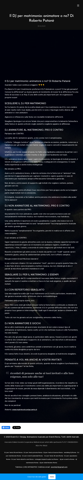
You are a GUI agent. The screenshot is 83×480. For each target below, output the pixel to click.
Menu (78, 5)
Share (6, 427)
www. (14, 410)
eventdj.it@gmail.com (59, 467)
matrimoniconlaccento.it (27, 410)
